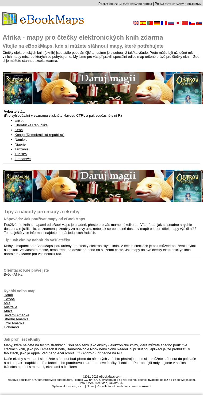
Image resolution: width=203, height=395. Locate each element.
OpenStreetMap (96, 383)
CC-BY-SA (116, 383)
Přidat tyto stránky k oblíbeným (178, 4)
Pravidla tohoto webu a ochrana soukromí (124, 386)
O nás (90, 386)
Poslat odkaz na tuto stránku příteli (125, 4)
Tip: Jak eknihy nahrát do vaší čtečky (37, 240)
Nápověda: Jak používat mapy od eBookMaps (44, 219)
